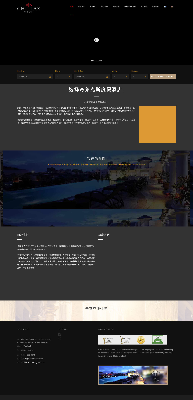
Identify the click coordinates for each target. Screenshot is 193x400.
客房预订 (93, 7)
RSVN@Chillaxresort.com (32, 359)
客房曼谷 (81, 7)
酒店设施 (116, 7)
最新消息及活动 (130, 7)
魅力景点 (144, 7)
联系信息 (155, 7)
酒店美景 (104, 7)
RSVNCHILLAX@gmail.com (33, 362)
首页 (71, 7)
